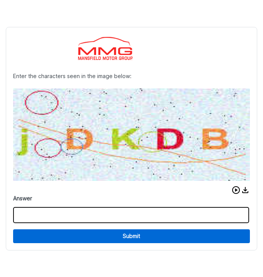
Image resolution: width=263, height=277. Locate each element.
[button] (236, 190)
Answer (22, 198)
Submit (131, 236)
